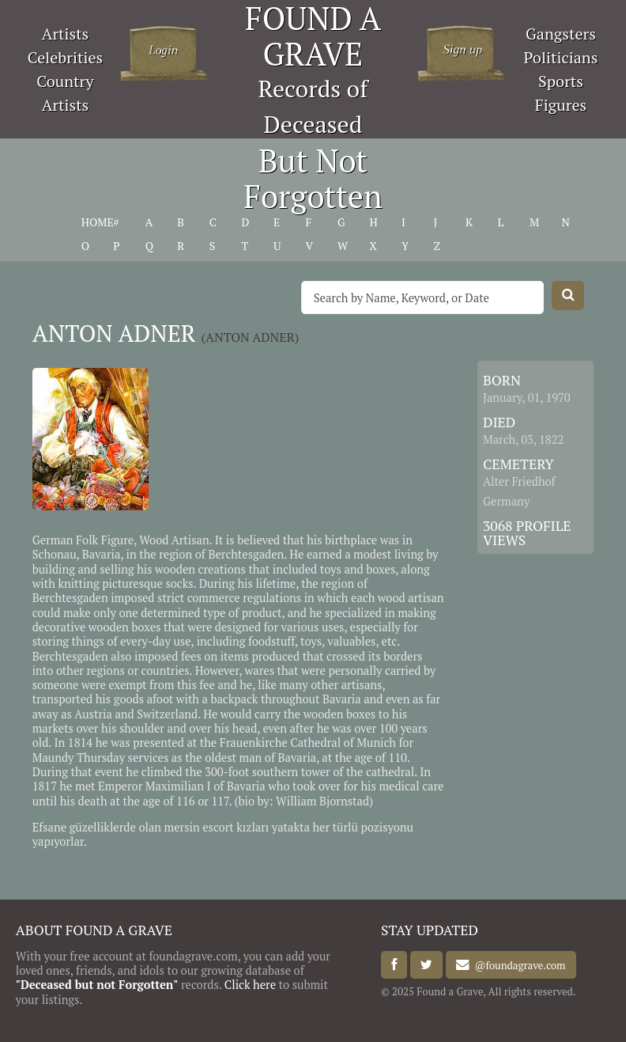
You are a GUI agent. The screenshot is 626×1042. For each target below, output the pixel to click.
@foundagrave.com (517, 965)
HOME (97, 222)
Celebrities (65, 57)
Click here (250, 984)
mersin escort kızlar (215, 827)
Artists (65, 33)
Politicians (561, 57)
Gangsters (561, 33)
